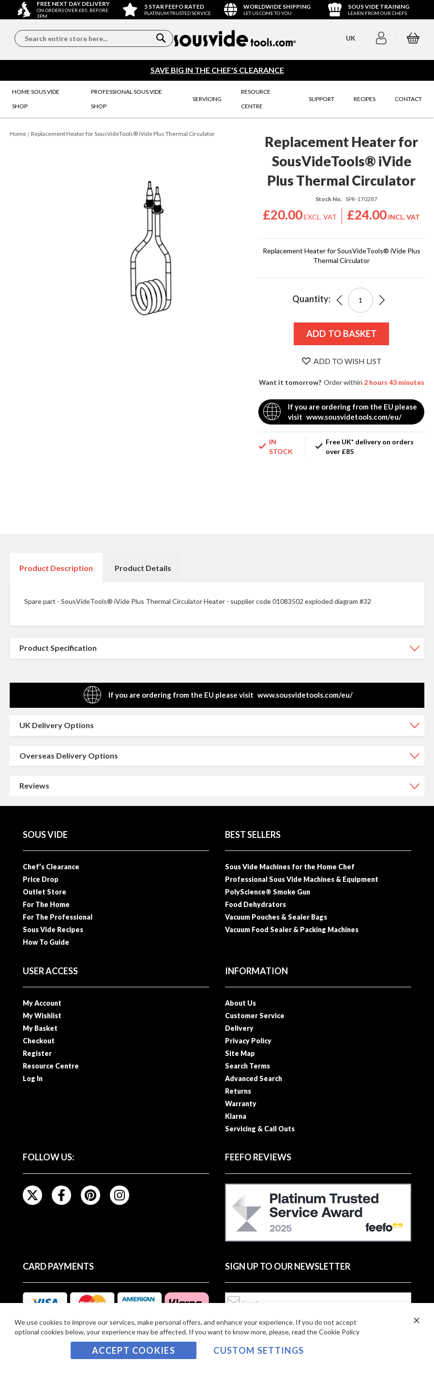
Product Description (56, 567)
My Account (42, 1003)
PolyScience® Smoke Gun (267, 892)
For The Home (46, 904)
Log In (33, 1078)
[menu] (217, 99)
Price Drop (41, 879)
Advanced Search (253, 1078)
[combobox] (94, 38)
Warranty (240, 1103)
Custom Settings (258, 1350)
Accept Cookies (133, 1350)
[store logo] (234, 38)
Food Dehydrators (255, 904)
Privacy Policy (248, 1041)
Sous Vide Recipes (53, 929)
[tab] (56, 567)
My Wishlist (42, 1015)
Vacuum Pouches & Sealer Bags (276, 917)
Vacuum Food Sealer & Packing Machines (292, 929)
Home (18, 133)
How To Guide (46, 942)
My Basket (40, 1028)
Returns (238, 1091)
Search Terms (247, 1066)
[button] (382, 38)
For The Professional (57, 917)
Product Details (143, 567)
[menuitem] (41, 99)
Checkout (39, 1041)
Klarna (235, 1116)
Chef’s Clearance (51, 867)
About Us (240, 1003)
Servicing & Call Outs (260, 1129)
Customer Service (254, 1015)
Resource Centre (51, 1066)
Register (37, 1053)
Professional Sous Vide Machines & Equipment (301, 879)
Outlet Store (44, 892)
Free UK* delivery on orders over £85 (370, 446)
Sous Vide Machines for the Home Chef (290, 867)
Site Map (240, 1053)
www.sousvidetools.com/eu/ (354, 416)
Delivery (239, 1028)
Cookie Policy (339, 1332)
